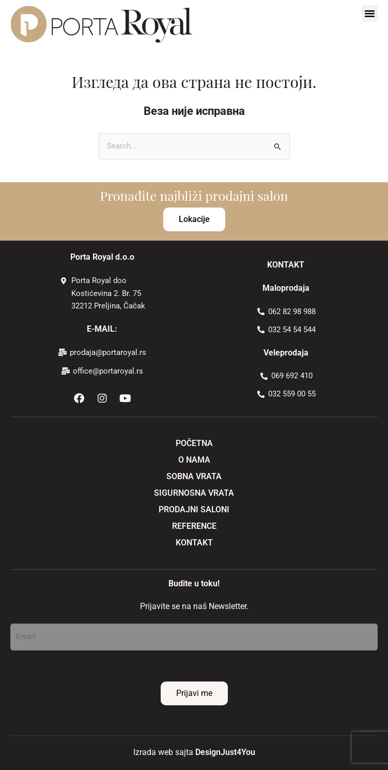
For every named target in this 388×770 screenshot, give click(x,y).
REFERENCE (194, 526)
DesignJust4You (225, 752)
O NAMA (194, 460)
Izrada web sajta (163, 752)
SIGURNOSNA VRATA (194, 493)
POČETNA (194, 443)
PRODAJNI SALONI (194, 509)
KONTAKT (194, 542)
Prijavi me (194, 693)
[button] (370, 13)
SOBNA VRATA (194, 476)
